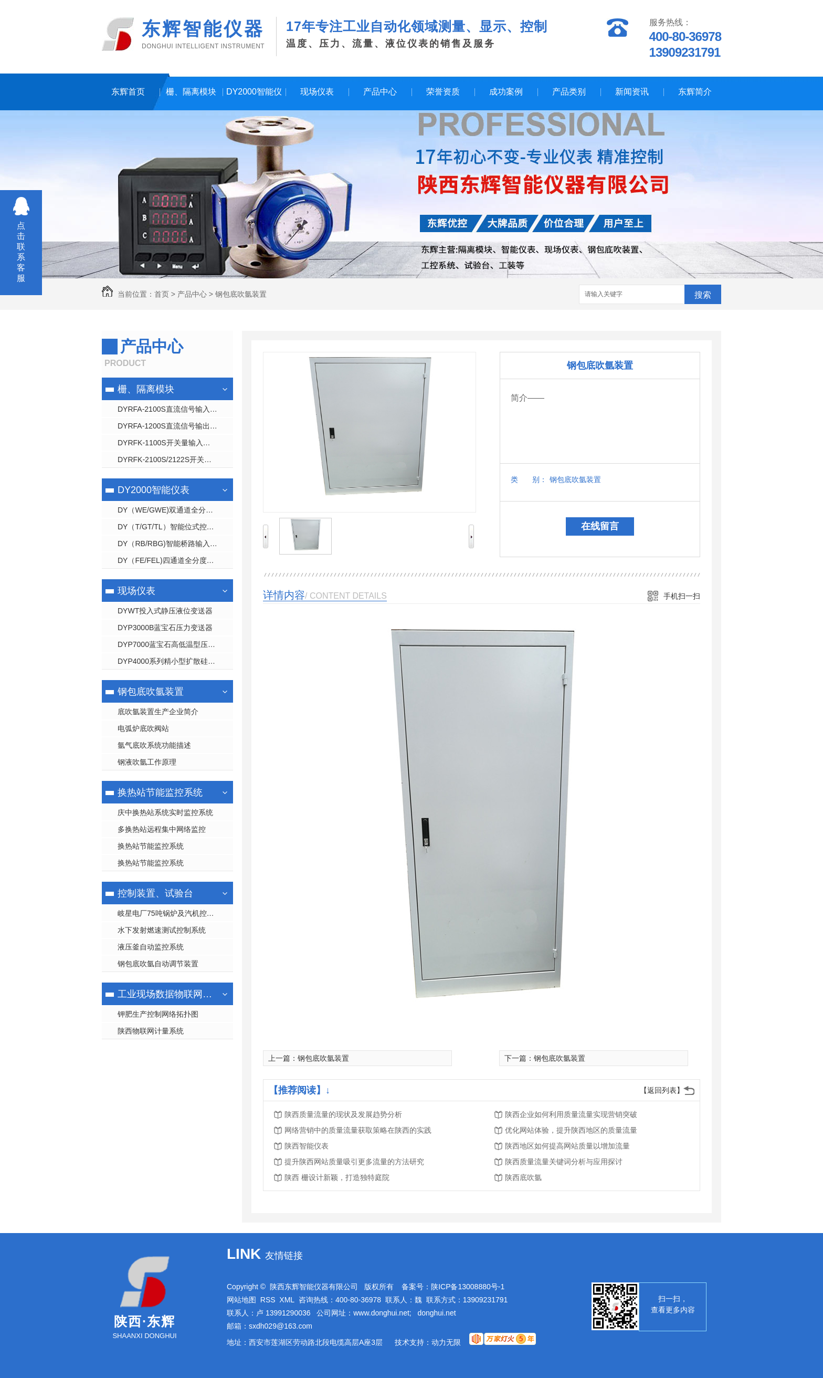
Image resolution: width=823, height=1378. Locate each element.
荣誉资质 (443, 91)
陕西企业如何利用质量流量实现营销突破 (571, 1114)
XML (286, 1300)
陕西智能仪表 (306, 1146)
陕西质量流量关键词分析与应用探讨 (563, 1161)
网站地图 (241, 1300)
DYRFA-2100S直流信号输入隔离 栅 (175, 409)
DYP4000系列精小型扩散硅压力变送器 (175, 661)
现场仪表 (317, 91)
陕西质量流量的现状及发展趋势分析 (343, 1114)
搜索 (702, 294)
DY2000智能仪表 (254, 98)
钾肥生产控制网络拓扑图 (158, 1014)
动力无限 (446, 1342)
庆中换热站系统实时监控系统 (165, 812)
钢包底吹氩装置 (241, 294)
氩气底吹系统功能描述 (154, 745)
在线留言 (600, 526)
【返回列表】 (662, 1090)
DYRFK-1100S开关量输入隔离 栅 (172, 443)
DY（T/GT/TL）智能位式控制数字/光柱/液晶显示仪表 (175, 527)
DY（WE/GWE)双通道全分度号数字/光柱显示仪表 (175, 510)
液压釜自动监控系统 (151, 947)
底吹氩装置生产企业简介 (158, 711)
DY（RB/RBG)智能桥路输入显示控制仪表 (175, 543)
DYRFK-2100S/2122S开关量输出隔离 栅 (175, 459)
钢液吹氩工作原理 (147, 762)
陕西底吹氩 (523, 1177)
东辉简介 (695, 91)
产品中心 (380, 91)
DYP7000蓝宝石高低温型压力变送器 (175, 644)
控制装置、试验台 (155, 893)
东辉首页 (128, 91)
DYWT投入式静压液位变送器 (165, 611)
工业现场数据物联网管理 (166, 994)
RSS (268, 1300)
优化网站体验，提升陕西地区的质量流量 (571, 1130)
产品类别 (569, 91)
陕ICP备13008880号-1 (467, 1286)
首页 (161, 294)
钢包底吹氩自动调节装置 (158, 963)
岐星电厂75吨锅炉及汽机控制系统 (173, 913)
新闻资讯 (632, 91)
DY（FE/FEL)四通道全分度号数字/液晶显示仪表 (175, 560)
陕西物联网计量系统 (151, 1031)
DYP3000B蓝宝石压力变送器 (165, 627)
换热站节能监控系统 (160, 792)
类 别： (529, 479)
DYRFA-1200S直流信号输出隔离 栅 (175, 426)
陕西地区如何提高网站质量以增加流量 (567, 1146)
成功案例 (506, 91)
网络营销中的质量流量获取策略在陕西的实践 (357, 1130)
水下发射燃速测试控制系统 (162, 930)
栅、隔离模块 (191, 91)
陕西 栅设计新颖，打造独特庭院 (336, 1177)
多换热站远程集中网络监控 (162, 829)
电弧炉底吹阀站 (143, 728)
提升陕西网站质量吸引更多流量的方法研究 (354, 1161)
